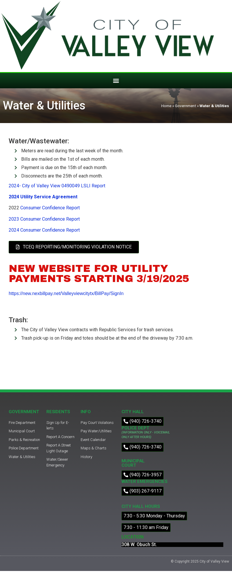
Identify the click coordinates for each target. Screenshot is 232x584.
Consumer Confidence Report (50, 207)
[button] (116, 80)
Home (166, 105)
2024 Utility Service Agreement (43, 196)
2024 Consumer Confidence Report (44, 230)
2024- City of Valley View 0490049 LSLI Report (57, 185)
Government (185, 105)
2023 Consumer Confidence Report (44, 219)
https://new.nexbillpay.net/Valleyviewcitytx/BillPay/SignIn (66, 293)
